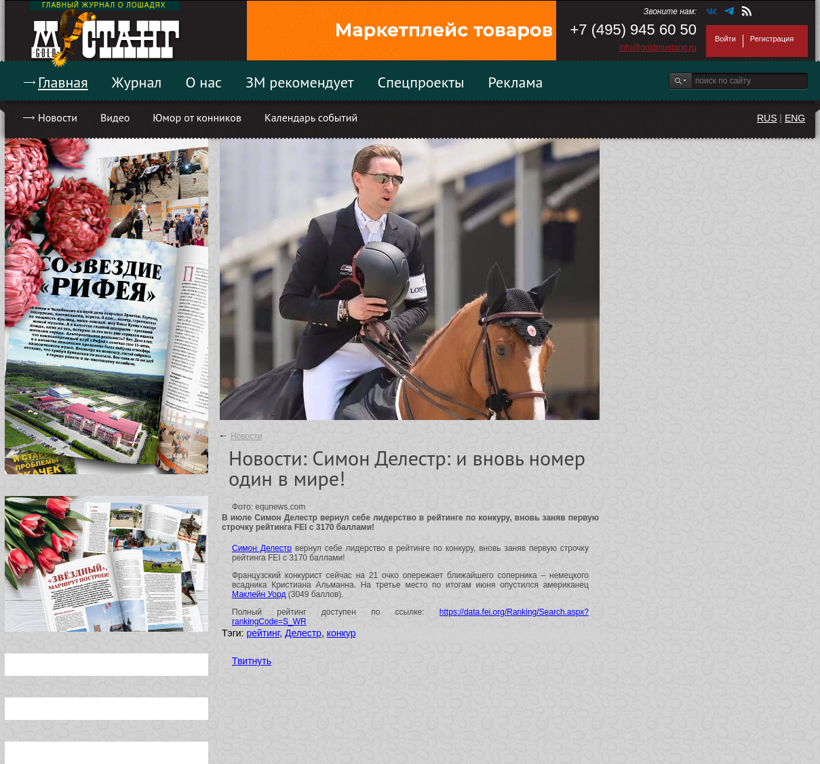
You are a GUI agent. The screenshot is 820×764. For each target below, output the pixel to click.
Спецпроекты (421, 82)
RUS (767, 118)
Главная (63, 82)
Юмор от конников (197, 117)
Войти (725, 39)
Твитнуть (251, 660)
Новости (57, 117)
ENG (795, 118)
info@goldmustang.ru (658, 47)
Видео (115, 117)
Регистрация (772, 39)
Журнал (137, 82)
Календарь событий (311, 117)
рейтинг (262, 633)
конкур (341, 633)
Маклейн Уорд (259, 594)
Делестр (303, 633)
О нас (203, 82)
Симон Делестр (262, 548)
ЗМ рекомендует (300, 82)
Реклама (515, 82)
